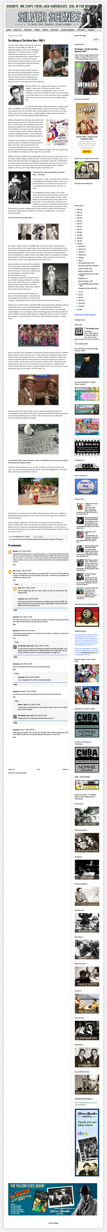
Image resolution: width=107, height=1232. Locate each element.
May (80, 294)
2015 (78, 241)
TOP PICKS (81, 30)
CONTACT (91, 30)
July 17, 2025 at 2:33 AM (34, 704)
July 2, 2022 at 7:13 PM (26, 617)
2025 (78, 212)
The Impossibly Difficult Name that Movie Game (88, 285)
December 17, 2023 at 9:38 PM (28, 691)
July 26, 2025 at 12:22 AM (40, 715)
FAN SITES (54, 30)
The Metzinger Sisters (24, 646)
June (80, 292)
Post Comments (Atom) (21, 773)
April (80, 297)
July (80, 260)
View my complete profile (81, 344)
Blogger (56, 1223)
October (81, 252)
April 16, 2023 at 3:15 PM (28, 588)
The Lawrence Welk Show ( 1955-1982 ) (88, 266)
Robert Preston (38, 539)
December (81, 246)
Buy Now (86, 152)
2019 (78, 229)
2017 (78, 235)
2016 (78, 238)
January (81, 306)
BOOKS (45, 30)
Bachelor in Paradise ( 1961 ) (85, 271)
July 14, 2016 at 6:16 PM (25, 551)
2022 (78, 221)
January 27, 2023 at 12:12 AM (41, 646)
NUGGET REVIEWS (67, 30)
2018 (78, 232)
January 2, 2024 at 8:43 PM (27, 730)
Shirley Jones (52, 539)
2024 (78, 215)
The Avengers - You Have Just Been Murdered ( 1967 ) (86, 50)
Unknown (15, 551)
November (81, 249)
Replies (17, 584)
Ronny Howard (45, 539)
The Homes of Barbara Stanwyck (90, 575)
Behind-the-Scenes (16, 539)
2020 (78, 226)
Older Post (65, 769)
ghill (14, 571)
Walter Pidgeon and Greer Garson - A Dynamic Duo (91, 561)
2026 (78, 209)
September (81, 255)
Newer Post (11, 769)
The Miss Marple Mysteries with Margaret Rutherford (91, 518)
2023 (78, 218)
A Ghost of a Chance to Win (85, 268)
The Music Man (59, 539)
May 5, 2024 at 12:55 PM (31, 599)
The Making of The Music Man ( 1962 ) (87, 288)
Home (38, 769)
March (80, 300)
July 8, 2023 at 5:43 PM (26, 664)
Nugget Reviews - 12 (83, 278)
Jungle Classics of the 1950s (90, 532)
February (81, 303)
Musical (32, 539)
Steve (19, 588)
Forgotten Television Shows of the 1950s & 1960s (88, 275)
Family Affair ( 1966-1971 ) (91, 588)
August (80, 257)
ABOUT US (17, 30)
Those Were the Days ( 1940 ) (85, 281)
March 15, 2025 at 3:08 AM (32, 677)
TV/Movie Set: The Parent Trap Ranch (91, 504)
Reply (14, 564)
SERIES (37, 30)
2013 (78, 309)
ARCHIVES (27, 30)
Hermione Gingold (26, 539)
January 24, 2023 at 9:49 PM (27, 630)
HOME (8, 30)
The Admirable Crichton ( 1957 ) (86, 263)
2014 (78, 244)
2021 (78, 224)
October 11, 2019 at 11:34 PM (23, 571)
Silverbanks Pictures (80, 320)
